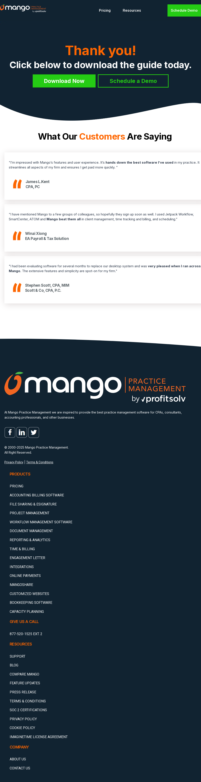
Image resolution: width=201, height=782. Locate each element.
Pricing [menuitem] (105, 10)
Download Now (64, 81)
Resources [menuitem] (132, 10)
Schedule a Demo (133, 81)
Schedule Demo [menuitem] (184, 10)
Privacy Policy (13, 462)
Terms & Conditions (39, 462)
